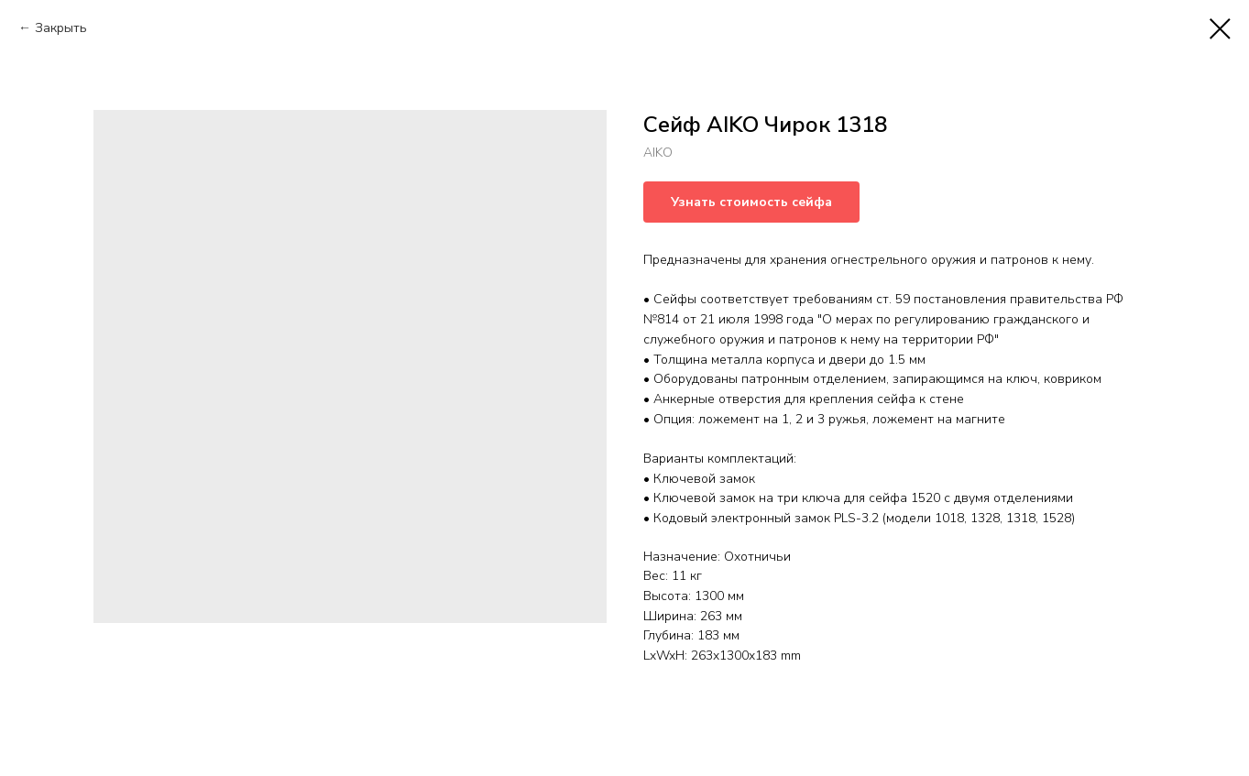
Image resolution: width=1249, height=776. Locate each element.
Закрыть (61, 28)
